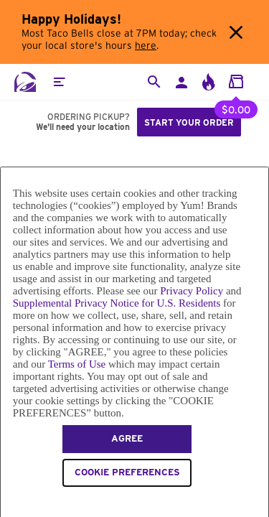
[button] (58, 81)
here (145, 46)
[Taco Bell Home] (25, 82)
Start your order (189, 122)
